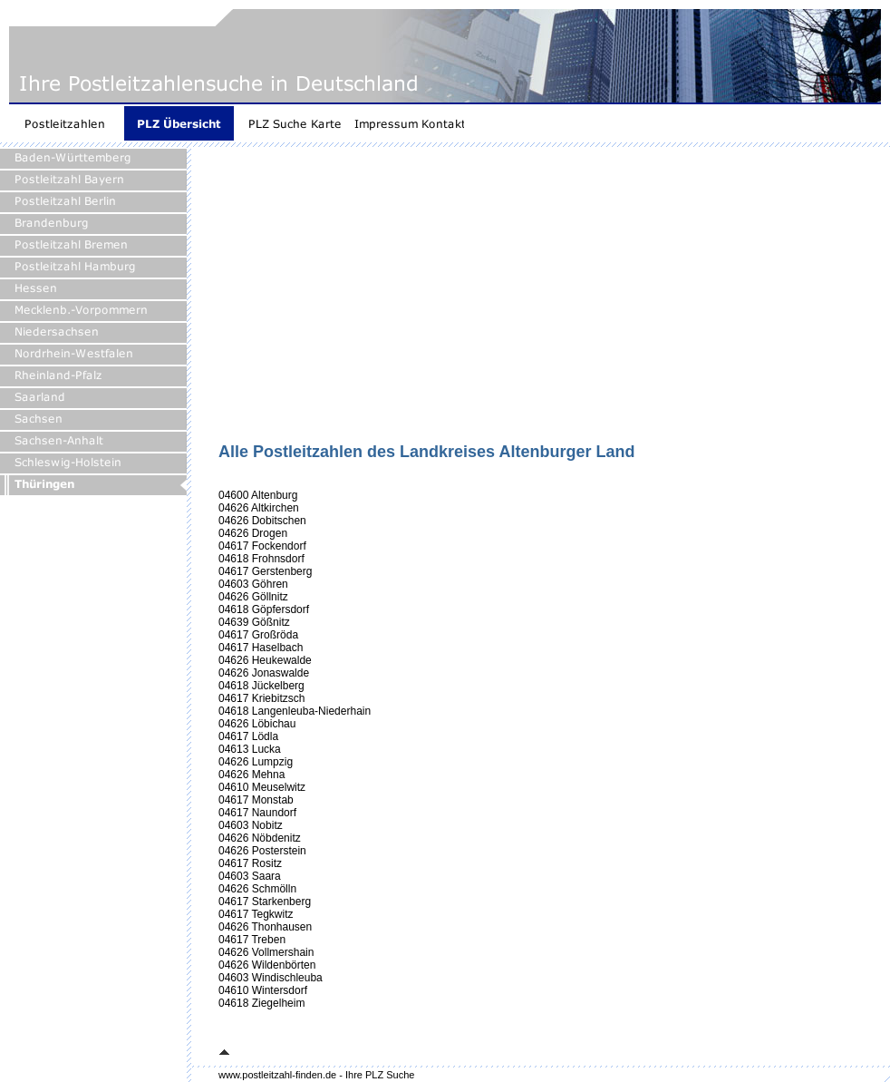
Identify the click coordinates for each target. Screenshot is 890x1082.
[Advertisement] (457, 301)
